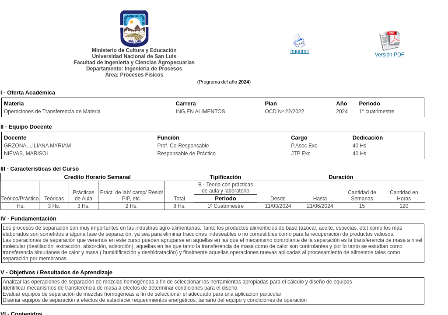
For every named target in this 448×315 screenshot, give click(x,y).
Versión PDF (389, 55)
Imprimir (299, 51)
